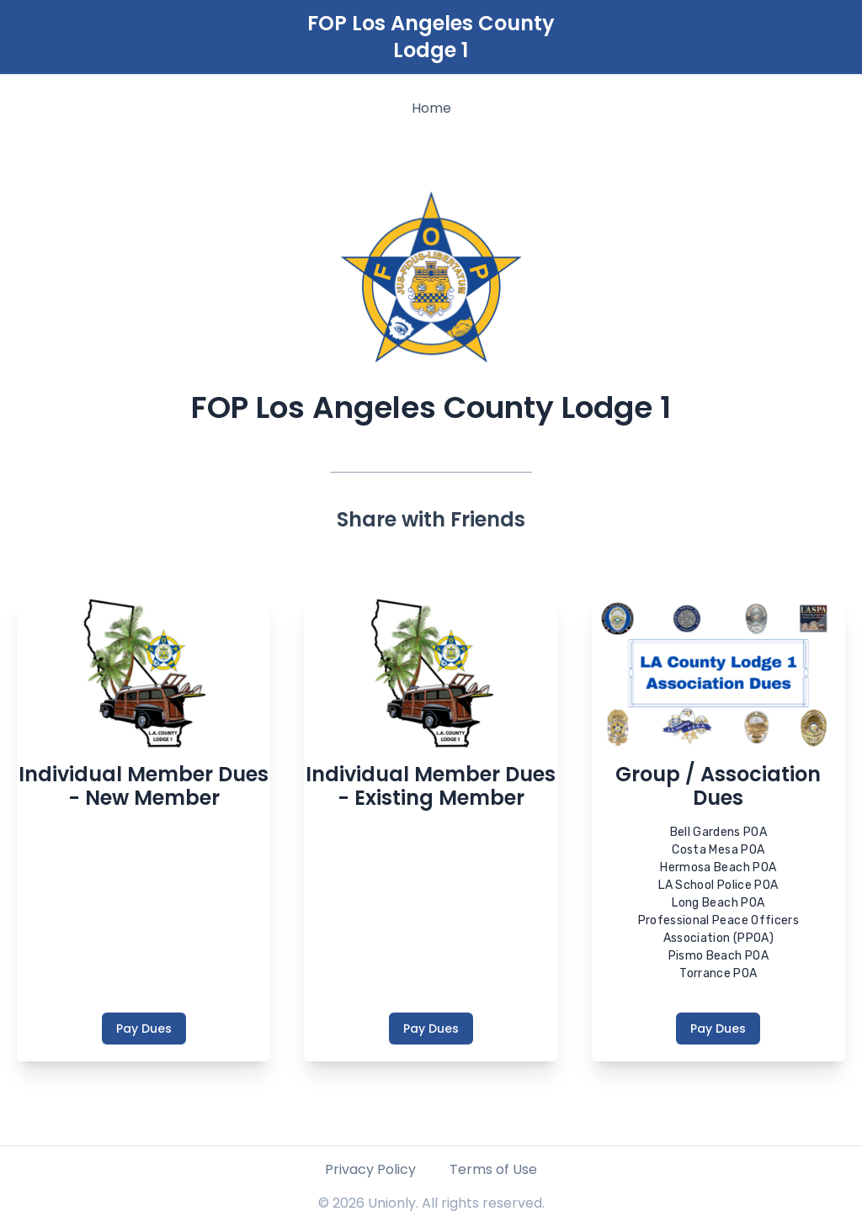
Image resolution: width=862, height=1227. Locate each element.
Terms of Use (493, 1169)
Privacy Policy (370, 1169)
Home (431, 108)
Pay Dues (144, 1028)
